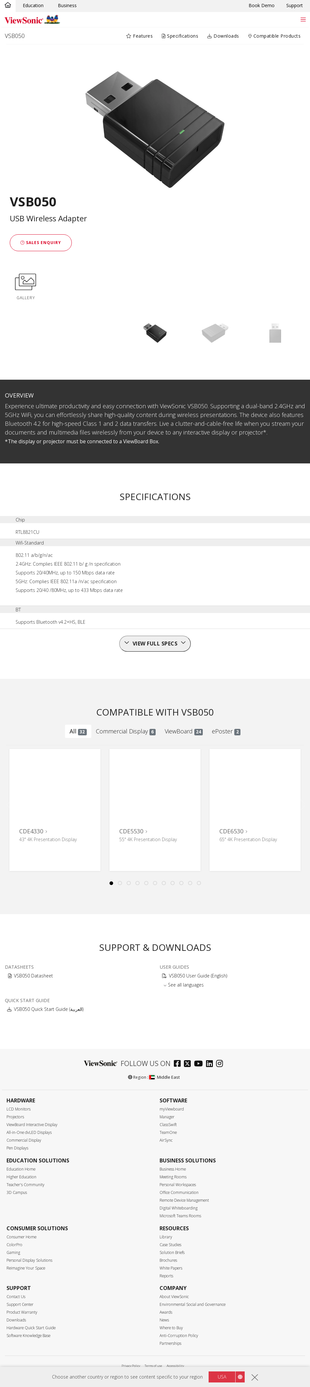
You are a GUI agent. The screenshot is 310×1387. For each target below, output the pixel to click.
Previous (12, 803)
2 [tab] (120, 883)
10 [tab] (190, 883)
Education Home (20, 1169)
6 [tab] (155, 883)
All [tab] (78, 731)
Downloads (223, 36)
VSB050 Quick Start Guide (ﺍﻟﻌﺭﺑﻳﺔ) (49, 1009)
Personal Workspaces (178, 1184)
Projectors (15, 1117)
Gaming (13, 1252)
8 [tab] (172, 883)
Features (139, 36)
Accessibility (175, 1366)
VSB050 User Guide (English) (198, 976)
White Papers (171, 1268)
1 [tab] (111, 883)
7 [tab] (164, 883)
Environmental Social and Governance (193, 1304)
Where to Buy (171, 1328)
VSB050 (15, 36)
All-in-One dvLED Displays (29, 1132)
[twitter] (189, 1064)
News (164, 1320)
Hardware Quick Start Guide (31, 1328)
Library (166, 1237)
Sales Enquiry (40, 242)
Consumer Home (21, 1237)
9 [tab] (181, 883)
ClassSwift (168, 1124)
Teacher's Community (25, 1184)
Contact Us (15, 1296)
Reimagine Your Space (25, 1268)
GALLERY (25, 286)
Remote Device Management (184, 1200)
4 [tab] (137, 883)
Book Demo (262, 5)
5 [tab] (146, 883)
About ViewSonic (174, 1296)
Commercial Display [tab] (126, 731)
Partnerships (170, 1343)
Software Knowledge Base (28, 1335)
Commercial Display (23, 1140)
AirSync (166, 1140)
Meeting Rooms (173, 1177)
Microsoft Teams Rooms (180, 1216)
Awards (166, 1312)
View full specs (155, 643)
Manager (167, 1117)
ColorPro (14, 1244)
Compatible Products (274, 36)
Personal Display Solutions (29, 1260)
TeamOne (168, 1132)
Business (67, 5)
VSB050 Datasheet (33, 976)
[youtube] (200, 1064)
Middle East (164, 1077)
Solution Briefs (172, 1252)
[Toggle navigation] (303, 19)
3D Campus (16, 1192)
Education (33, 5)
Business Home (173, 1169)
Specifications (180, 36)
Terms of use (153, 1366)
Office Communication (179, 1192)
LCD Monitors (18, 1109)
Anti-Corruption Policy (179, 1335)
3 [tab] (128, 883)
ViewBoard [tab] (184, 731)
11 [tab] (199, 883)
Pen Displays (17, 1148)
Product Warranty (21, 1312)
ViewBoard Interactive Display (32, 1124)
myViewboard (172, 1109)
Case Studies (170, 1244)
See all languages (186, 985)
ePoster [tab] (226, 731)
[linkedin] (211, 1064)
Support (294, 5)
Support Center (19, 1304)
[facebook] (179, 1064)
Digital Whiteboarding (179, 1208)
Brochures (168, 1260)
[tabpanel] (54, 810)
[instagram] (221, 1064)
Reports (166, 1276)
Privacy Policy (131, 1366)
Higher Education (21, 1177)
